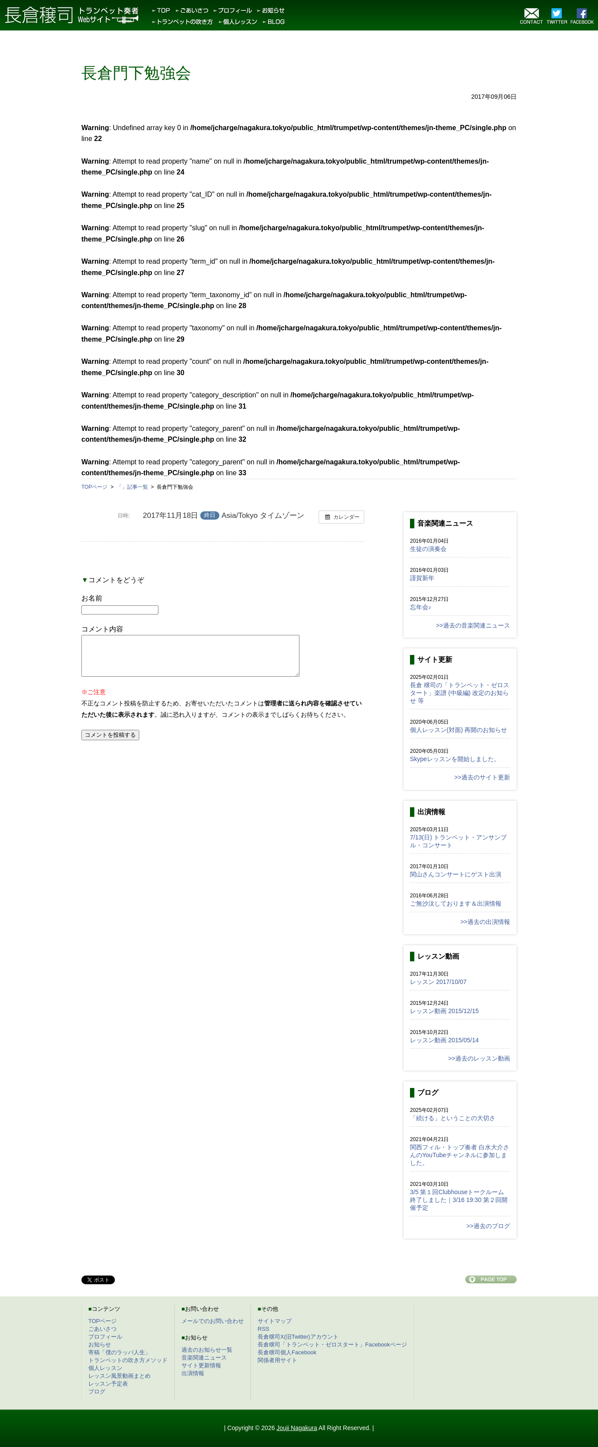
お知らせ (99, 1344)
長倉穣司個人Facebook (287, 1352)
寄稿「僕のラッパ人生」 (119, 1352)
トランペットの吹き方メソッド (128, 1360)
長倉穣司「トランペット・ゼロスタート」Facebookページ (332, 1344)
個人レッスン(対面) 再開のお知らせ (458, 729)
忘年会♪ (420, 607)
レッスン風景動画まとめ (119, 1376)
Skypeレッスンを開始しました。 (455, 758)
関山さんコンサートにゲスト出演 (455, 874)
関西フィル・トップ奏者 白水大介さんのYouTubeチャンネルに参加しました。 (459, 1155)
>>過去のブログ (488, 1225)
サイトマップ (275, 1321)
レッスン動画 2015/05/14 (444, 1040)
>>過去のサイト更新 (482, 777)
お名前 (91, 598)
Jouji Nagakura (296, 1427)
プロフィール (105, 1336)
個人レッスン (105, 1368)
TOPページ (102, 1321)
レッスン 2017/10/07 (438, 981)
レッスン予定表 (108, 1383)
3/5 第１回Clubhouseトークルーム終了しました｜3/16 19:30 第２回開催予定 (458, 1199)
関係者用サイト (277, 1360)
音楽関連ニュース (204, 1357)
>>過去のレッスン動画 (479, 1058)
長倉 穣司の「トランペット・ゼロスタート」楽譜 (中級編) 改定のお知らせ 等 (459, 693)
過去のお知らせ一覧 (206, 1349)
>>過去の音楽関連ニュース (473, 625)
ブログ (96, 1391)
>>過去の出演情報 (485, 921)
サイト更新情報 (201, 1365)
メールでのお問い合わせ (212, 1321)
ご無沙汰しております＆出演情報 (455, 903)
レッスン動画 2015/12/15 (444, 1010)
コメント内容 (102, 629)
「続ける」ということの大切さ (452, 1118)
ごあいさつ (102, 1329)
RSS (263, 1329)
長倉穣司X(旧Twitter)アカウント (298, 1336)
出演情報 (192, 1373)
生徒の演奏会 (428, 548)
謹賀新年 (422, 577)
